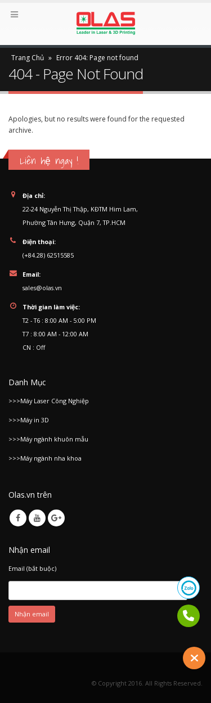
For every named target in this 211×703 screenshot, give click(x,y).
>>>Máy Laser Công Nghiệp (48, 400)
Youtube (37, 518)
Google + (56, 518)
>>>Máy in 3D (28, 420)
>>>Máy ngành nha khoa (45, 458)
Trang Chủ (27, 57)
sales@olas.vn (42, 287)
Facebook (18, 518)
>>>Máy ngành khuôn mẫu (48, 439)
